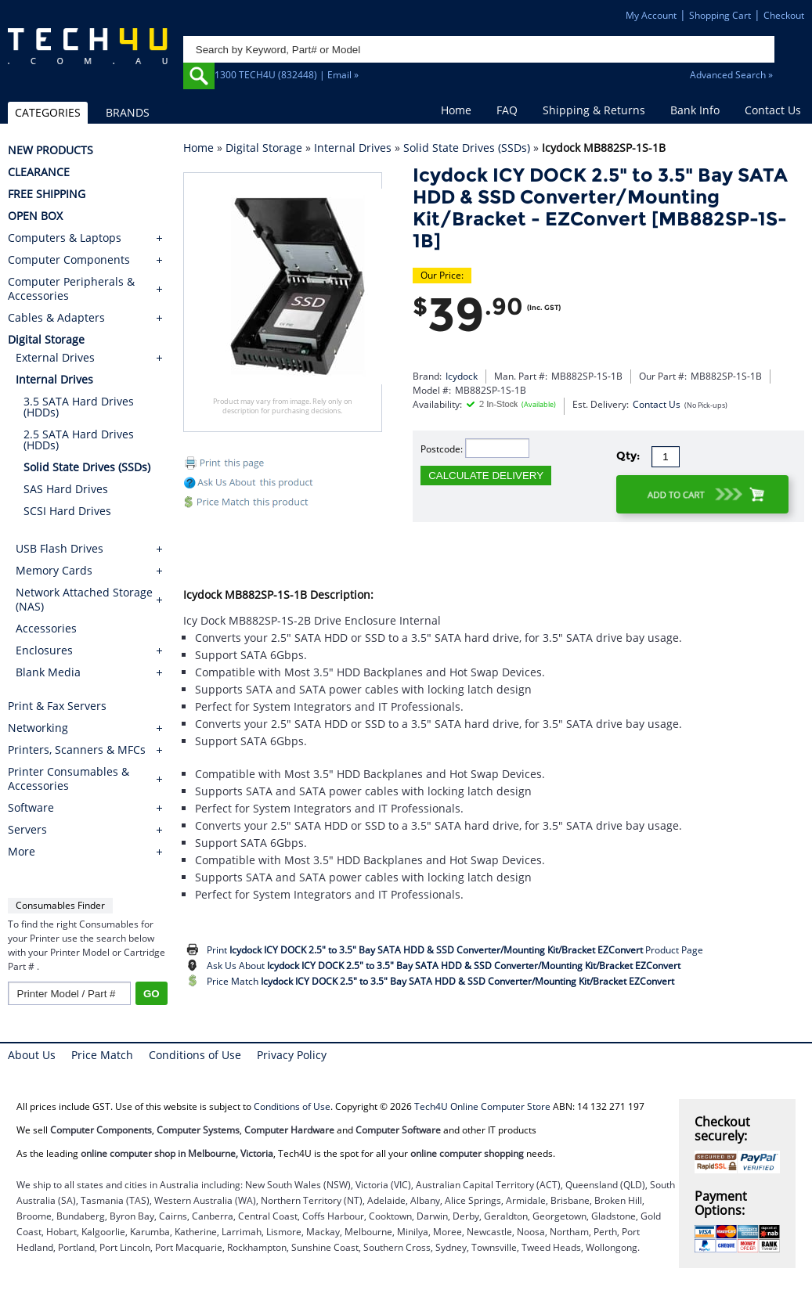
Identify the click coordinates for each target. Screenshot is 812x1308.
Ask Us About (443, 965)
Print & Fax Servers (57, 706)
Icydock (462, 376)
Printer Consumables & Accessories (68, 779)
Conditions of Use (195, 1054)
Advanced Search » (731, 74)
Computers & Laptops (64, 238)
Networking (38, 728)
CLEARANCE (39, 172)
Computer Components (69, 260)
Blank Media (48, 672)
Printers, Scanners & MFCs (77, 750)
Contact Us (773, 110)
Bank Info (695, 110)
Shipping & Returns (594, 110)
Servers (27, 830)
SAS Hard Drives (65, 488)
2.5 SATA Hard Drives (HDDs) (78, 439)
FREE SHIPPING (46, 194)
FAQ (507, 110)
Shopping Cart (720, 15)
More (21, 852)
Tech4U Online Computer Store (482, 1106)
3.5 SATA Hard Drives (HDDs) (78, 407)
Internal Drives (353, 147)
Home (456, 110)
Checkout (783, 15)
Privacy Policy (292, 1054)
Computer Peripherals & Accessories (71, 289)
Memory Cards (54, 570)
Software (31, 808)
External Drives (55, 357)
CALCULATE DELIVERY (485, 475)
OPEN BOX (35, 216)
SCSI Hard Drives (67, 510)
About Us (32, 1054)
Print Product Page (455, 950)
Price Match (440, 981)
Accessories (46, 628)
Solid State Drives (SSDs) (466, 147)
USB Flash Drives (59, 548)
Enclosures (44, 650)
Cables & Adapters (56, 318)
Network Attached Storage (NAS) (84, 599)
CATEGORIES (48, 112)
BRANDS (128, 112)
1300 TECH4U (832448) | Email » (287, 74)
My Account (651, 15)
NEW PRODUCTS (50, 150)
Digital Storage (264, 147)
